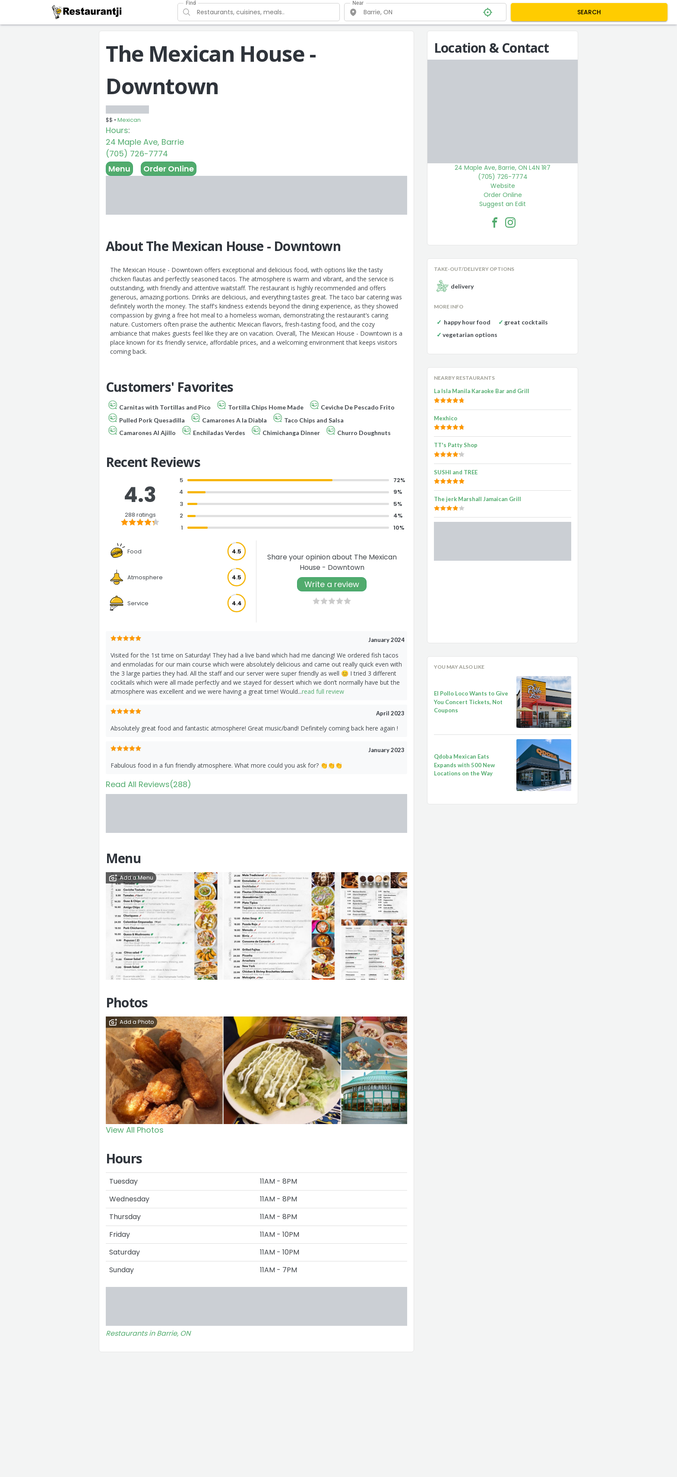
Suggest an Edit (502, 204)
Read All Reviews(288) (148, 784)
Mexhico (445, 418)
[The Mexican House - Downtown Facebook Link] (495, 222)
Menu (119, 168)
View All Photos (135, 1129)
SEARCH (589, 12)
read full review (323, 691)
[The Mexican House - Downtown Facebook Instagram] (510, 222)
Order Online (168, 168)
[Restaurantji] (87, 11)
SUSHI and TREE (456, 472)
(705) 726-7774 (137, 153)
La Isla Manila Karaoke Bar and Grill (481, 391)
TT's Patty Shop (456, 445)
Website (502, 185)
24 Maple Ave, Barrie (145, 142)
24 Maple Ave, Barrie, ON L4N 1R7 (502, 167)
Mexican (129, 120)
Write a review (331, 584)
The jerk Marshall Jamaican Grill (477, 499)
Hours (117, 130)
